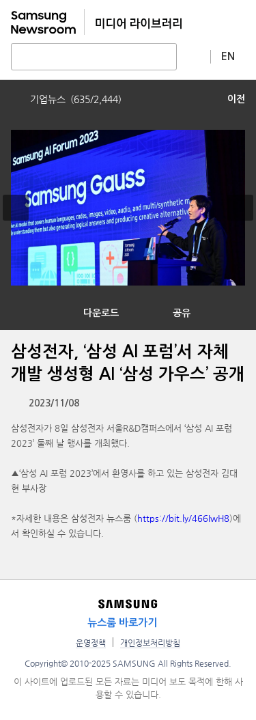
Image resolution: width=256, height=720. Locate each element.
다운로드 (101, 313)
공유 (181, 313)
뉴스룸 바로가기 (122, 623)
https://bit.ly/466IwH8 (183, 518)
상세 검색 (194, 56)
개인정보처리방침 (150, 643)
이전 (236, 99)
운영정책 (91, 643)
